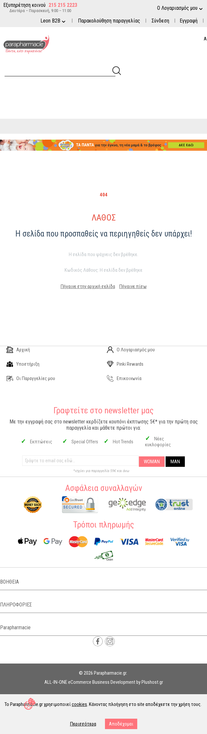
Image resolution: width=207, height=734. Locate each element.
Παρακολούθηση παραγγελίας (109, 21)
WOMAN (152, 462)
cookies (79, 704)
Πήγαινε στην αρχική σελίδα (88, 286)
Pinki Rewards (125, 364)
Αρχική (18, 349)
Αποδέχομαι (121, 724)
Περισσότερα (83, 724)
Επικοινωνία (124, 378)
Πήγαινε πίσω (133, 286)
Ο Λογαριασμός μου (131, 349)
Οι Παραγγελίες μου (31, 378)
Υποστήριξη (23, 364)
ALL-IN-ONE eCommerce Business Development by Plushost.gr (103, 682)
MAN (175, 462)
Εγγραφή (189, 21)
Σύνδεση (160, 21)
